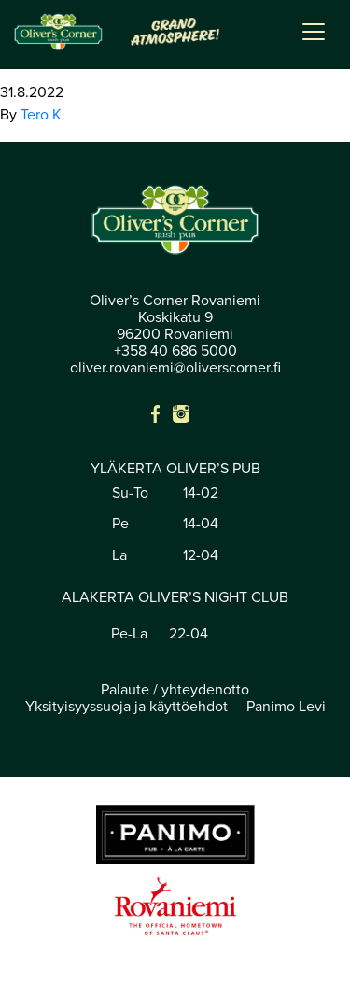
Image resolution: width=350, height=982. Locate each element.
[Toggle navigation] (313, 31)
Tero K (41, 114)
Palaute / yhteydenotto (175, 689)
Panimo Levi (286, 706)
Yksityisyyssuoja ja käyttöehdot (126, 706)
